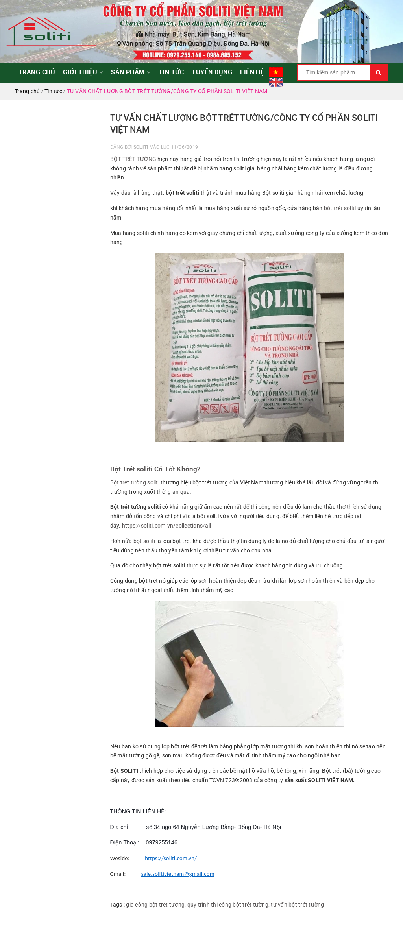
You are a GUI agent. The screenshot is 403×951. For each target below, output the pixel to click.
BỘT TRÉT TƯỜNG (133, 159)
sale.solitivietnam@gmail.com (177, 873)
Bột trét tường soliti (134, 482)
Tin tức (171, 72)
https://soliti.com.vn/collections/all (166, 526)
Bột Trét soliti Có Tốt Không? (155, 469)
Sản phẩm (131, 72)
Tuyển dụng (212, 72)
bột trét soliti (340, 208)
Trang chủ (36, 72)
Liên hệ (252, 72)
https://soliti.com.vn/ (171, 858)
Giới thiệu (83, 72)
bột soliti (145, 541)
